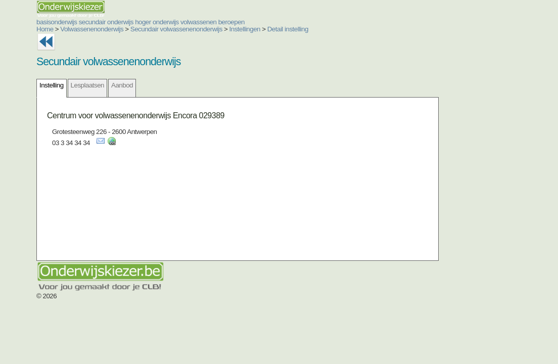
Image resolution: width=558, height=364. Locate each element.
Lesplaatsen (87, 85)
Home (45, 29)
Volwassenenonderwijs (91, 29)
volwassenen (198, 22)
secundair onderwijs (106, 22)
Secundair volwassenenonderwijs (176, 29)
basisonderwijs (56, 22)
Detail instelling (287, 29)
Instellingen (244, 29)
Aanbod (122, 85)
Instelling (51, 85)
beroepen (231, 22)
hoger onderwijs (157, 22)
